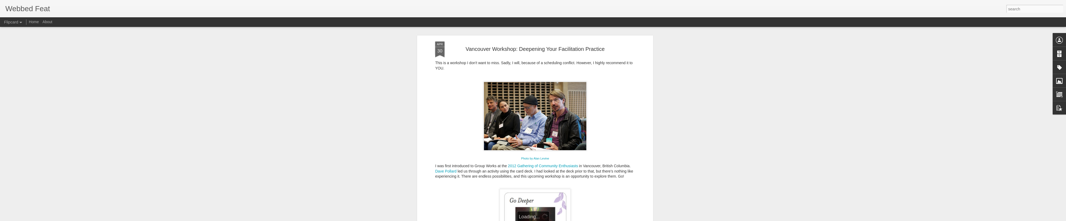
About (48, 22)
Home (34, 22)
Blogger (584, 218)
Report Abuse (599, 218)
